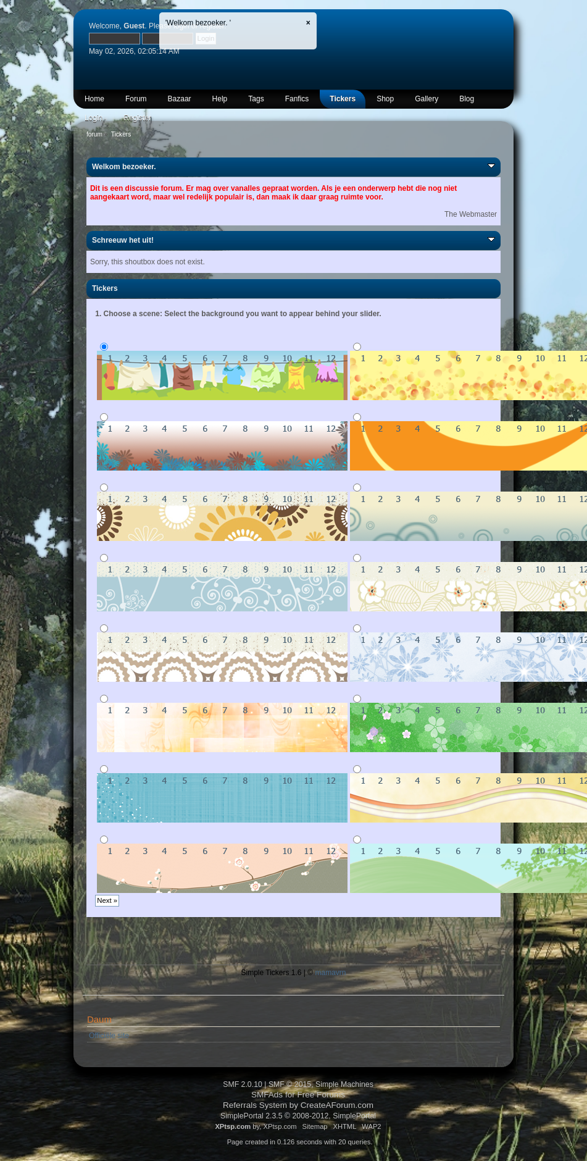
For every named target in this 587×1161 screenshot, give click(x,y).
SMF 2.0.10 (242, 1084)
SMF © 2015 (290, 1084)
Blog (466, 98)
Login (93, 118)
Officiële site (109, 1035)
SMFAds (267, 1094)
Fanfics (297, 98)
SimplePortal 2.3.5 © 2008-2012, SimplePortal (298, 1116)
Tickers (343, 98)
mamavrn (330, 972)
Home (94, 98)
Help (220, 98)
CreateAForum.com (337, 1105)
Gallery (426, 98)
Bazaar (179, 98)
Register (137, 118)
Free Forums (322, 1094)
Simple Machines (344, 1084)
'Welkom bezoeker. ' (198, 23)
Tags (256, 98)
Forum (136, 98)
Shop (385, 98)
